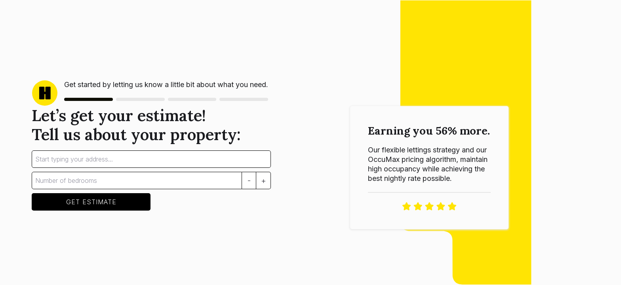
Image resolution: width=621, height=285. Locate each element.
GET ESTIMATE (91, 202)
